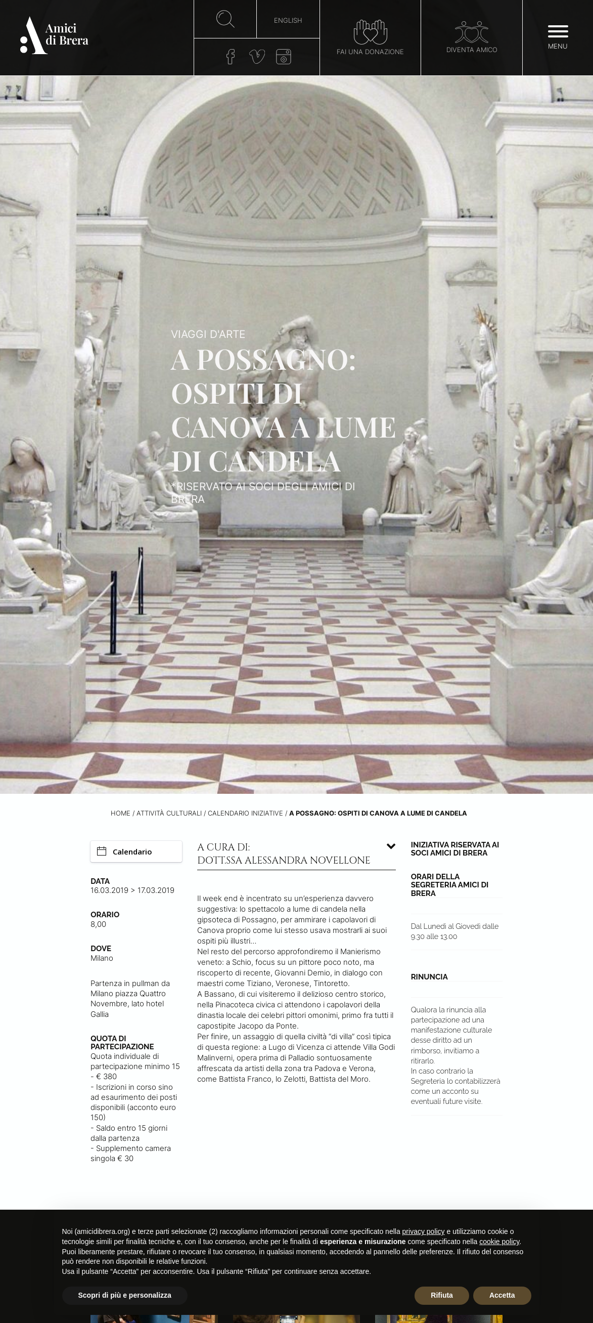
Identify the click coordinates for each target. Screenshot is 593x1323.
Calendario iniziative (245, 813)
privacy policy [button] (423, 1231)
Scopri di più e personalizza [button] (124, 1295)
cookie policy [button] (499, 1241)
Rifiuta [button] (442, 1295)
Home (120, 813)
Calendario (124, 851)
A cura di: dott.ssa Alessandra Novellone (284, 854)
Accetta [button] (502, 1295)
